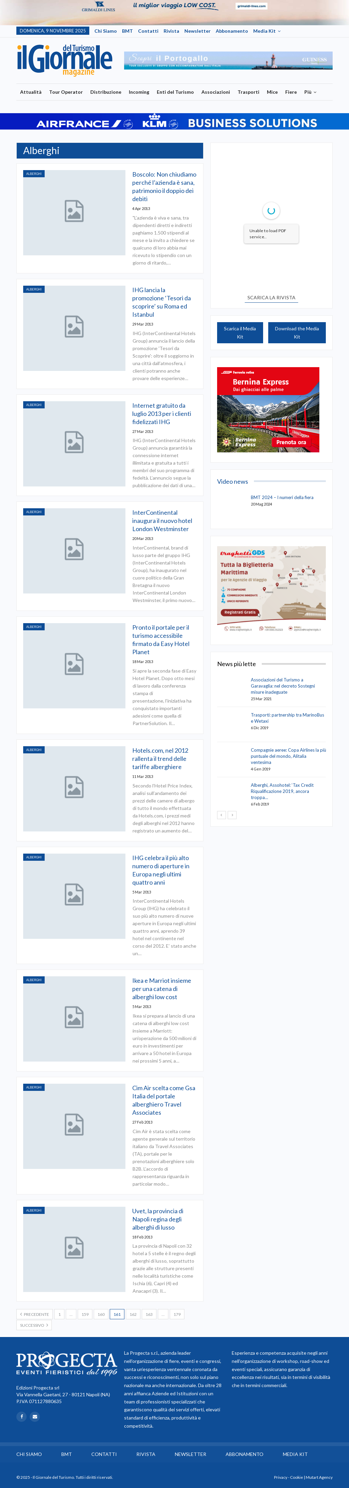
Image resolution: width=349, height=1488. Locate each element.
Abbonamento (232, 31)
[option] (228, 60)
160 (101, 1314)
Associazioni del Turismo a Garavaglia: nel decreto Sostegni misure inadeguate (283, 686)
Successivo (34, 1325)
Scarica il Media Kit (240, 333)
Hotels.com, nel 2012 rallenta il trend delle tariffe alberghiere (160, 758)
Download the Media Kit (297, 333)
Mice (272, 92)
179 (177, 1314)
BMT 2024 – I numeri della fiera (282, 497)
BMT (127, 31)
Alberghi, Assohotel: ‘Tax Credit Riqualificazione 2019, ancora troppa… (282, 791)
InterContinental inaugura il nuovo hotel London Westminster (162, 520)
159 (85, 1314)
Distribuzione (105, 92)
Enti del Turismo (175, 92)
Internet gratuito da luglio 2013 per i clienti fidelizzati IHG (161, 413)
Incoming (139, 92)
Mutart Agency (319, 1477)
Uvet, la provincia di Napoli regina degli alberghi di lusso (157, 1219)
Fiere (291, 92)
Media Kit (264, 31)
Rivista (171, 31)
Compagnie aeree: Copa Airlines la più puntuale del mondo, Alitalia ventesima (288, 756)
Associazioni (215, 92)
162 (133, 1314)
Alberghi (34, 174)
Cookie (296, 1477)
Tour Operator (66, 92)
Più (308, 92)
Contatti (148, 31)
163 (149, 1314)
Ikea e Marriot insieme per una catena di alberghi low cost (161, 989)
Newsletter (197, 31)
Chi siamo (105, 31)
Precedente (34, 1314)
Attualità (31, 92)
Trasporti (248, 92)
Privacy (280, 1477)
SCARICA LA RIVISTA (271, 297)
